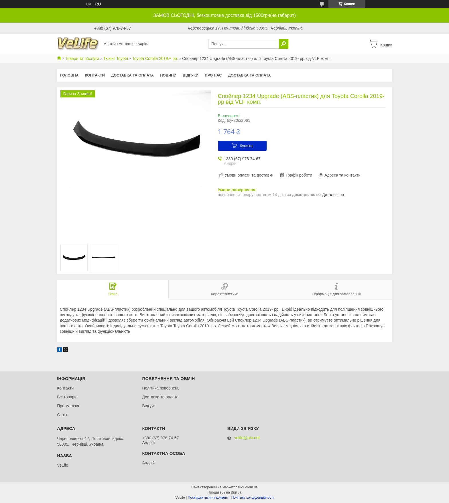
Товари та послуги (82, 58)
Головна (69, 75)
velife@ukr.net (247, 438)
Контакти (95, 75)
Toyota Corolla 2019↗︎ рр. (155, 58)
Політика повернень (160, 388)
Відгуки (190, 75)
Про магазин (68, 406)
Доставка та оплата (132, 75)
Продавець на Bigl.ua (224, 492)
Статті (62, 414)
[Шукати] (283, 44)
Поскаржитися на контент (208, 498)
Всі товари (66, 397)
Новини (168, 75)
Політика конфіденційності (252, 498)
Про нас (213, 75)
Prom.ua (251, 487)
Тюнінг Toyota (115, 58)
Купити (246, 146)
